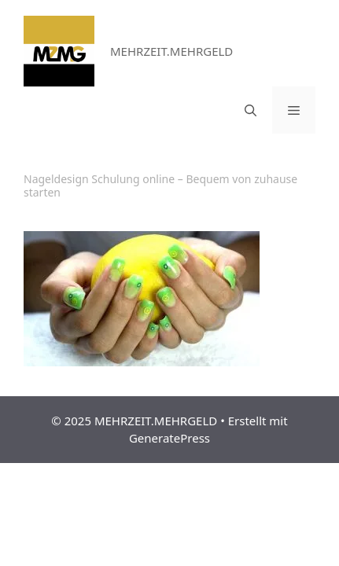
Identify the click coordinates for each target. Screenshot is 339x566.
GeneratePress (169, 438)
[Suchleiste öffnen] (250, 110)
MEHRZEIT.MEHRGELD (171, 51)
